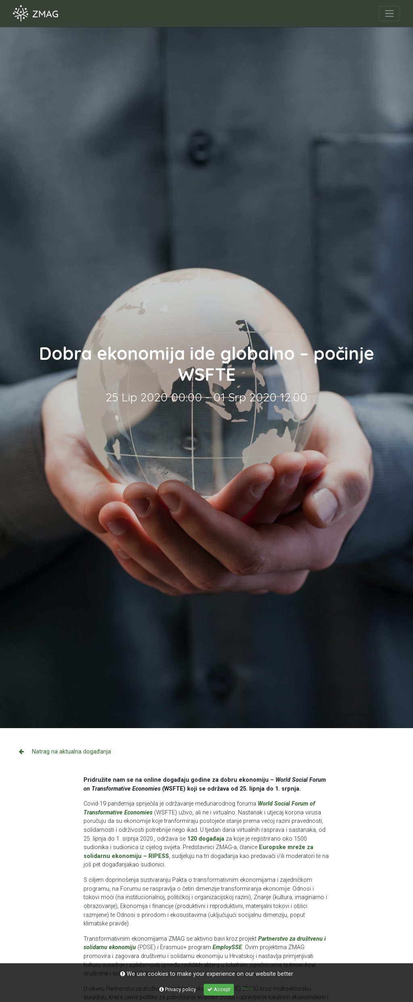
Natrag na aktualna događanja (65, 751)
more (248, 988)
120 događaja (205, 838)
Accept (218, 989)
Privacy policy (177, 989)
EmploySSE (227, 947)
